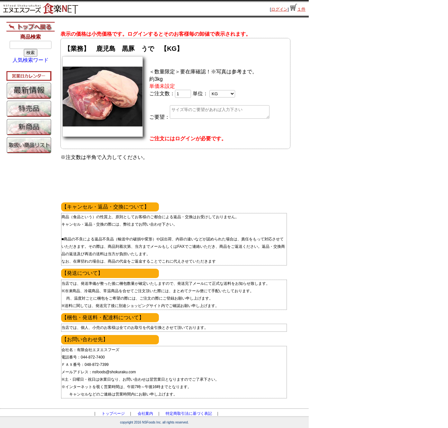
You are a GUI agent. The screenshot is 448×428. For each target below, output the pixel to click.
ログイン (279, 9)
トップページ (113, 413)
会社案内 (145, 413)
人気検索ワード (31, 60)
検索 (30, 52)
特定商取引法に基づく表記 (189, 413)
